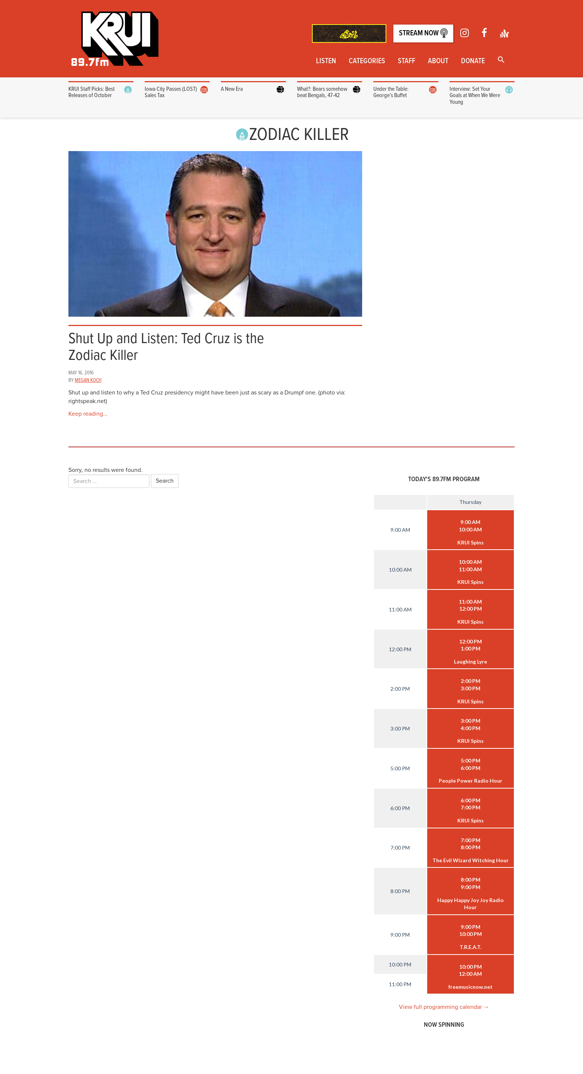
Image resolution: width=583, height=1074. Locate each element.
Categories (367, 61)
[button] (501, 60)
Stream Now (423, 33)
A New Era (232, 89)
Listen (326, 61)
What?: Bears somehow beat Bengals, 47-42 (322, 92)
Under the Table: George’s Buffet (391, 92)
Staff (406, 61)
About (438, 61)
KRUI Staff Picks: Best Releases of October (91, 92)
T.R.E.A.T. (470, 947)
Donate (473, 61)
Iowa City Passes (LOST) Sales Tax (171, 92)
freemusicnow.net (470, 987)
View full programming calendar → (444, 1007)
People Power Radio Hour (470, 780)
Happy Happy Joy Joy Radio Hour (470, 904)
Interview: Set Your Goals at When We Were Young (475, 95)
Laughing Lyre (470, 661)
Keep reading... (87, 414)
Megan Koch (88, 380)
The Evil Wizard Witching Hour (470, 860)
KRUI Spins (470, 542)
